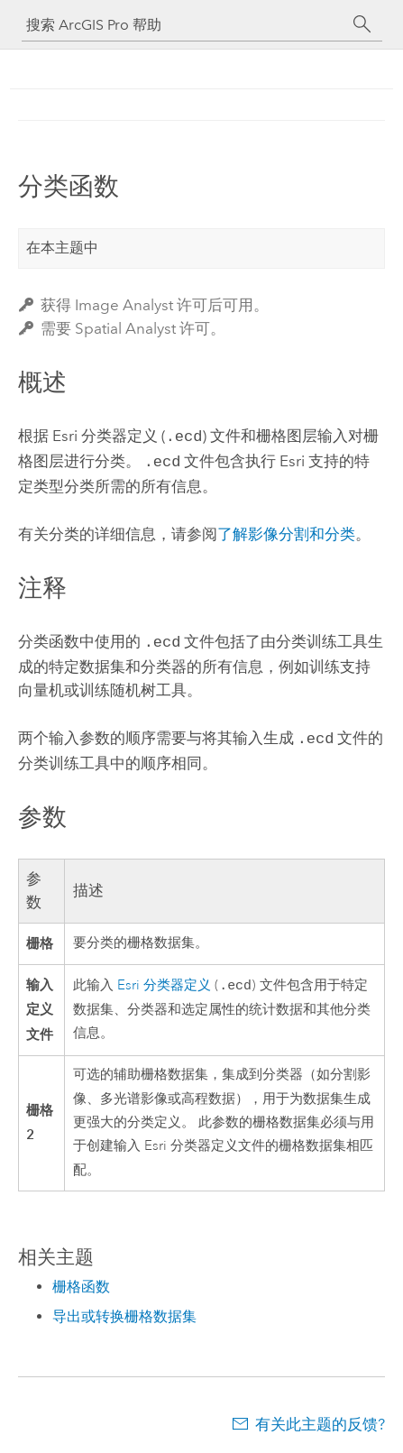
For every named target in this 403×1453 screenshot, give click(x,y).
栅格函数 (81, 1279)
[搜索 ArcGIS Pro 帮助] (184, 25)
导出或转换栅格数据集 (124, 1309)
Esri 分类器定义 (164, 979)
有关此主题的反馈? (320, 1417)
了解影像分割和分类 (286, 530)
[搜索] (362, 24)
